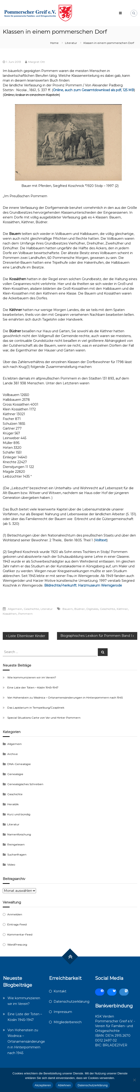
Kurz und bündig (18, 814)
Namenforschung (19, 834)
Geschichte (31, 609)
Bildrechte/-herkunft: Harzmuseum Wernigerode (83, 585)
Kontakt (60, 991)
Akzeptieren (43, 1085)
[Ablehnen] (134, 1080)
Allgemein (15, 609)
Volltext (101, 540)
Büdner (79, 609)
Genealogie (15, 774)
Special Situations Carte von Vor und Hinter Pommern (43, 717)
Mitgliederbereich (68, 1022)
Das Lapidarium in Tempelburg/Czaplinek (35, 707)
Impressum (63, 1012)
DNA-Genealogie (19, 764)
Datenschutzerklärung (71, 1001)
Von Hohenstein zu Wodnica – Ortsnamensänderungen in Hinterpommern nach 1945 (65, 697)
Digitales (92, 609)
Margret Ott (36, 62)
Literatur (71, 43)
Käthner (122, 609)
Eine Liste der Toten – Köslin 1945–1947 (32, 687)
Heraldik (13, 804)
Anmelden (14, 914)
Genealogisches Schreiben (25, 784)
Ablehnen (64, 1085)
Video (11, 864)
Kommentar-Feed (19, 934)
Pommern (25, 613)
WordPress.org (17, 944)
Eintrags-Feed (17, 924)
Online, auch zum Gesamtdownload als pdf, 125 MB (93, 90)
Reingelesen (16, 844)
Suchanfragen (16, 854)
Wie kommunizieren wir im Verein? (31, 677)
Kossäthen (10, 613)
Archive (12, 754)
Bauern (67, 609)
